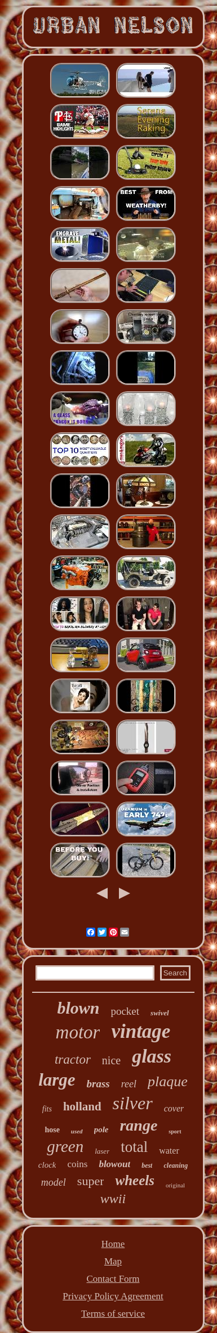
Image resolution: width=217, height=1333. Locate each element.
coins (77, 1164)
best (146, 1165)
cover (174, 1108)
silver (133, 1103)
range (138, 1125)
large (56, 1080)
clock (47, 1164)
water (169, 1150)
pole (101, 1129)
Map (113, 1261)
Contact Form (113, 1278)
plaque (168, 1081)
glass (151, 1056)
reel (128, 1084)
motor (78, 1032)
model (53, 1182)
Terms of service (113, 1313)
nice (111, 1060)
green (65, 1146)
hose (52, 1130)
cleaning (175, 1165)
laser (102, 1151)
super (90, 1181)
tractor (73, 1059)
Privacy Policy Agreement (113, 1296)
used (77, 1131)
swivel (159, 1013)
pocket (124, 1011)
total (134, 1146)
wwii (113, 1198)
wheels (134, 1180)
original (175, 1185)
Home (113, 1244)
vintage (140, 1031)
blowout (114, 1164)
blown (78, 1007)
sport (175, 1131)
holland (82, 1106)
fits (47, 1109)
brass (98, 1084)
